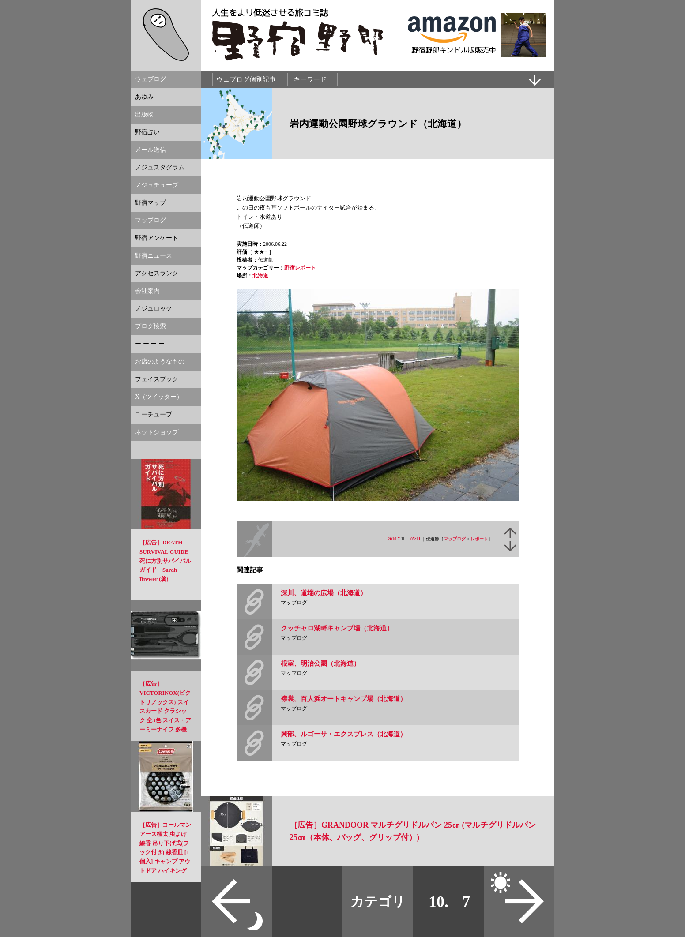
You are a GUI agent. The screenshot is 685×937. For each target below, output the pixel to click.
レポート (479, 538)
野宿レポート (300, 268)
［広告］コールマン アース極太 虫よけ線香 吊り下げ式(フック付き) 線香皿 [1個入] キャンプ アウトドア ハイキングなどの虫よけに (165, 852)
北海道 (260, 276)
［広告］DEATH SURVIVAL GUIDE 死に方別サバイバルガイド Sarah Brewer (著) (165, 560)
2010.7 (394, 538)
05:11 (415, 538)
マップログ (455, 538)
